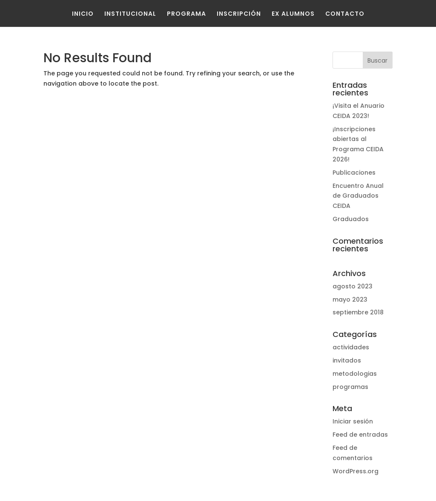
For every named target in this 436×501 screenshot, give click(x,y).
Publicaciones (354, 172)
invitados (347, 360)
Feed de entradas (360, 434)
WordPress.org (356, 471)
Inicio (83, 13)
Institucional (130, 13)
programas (350, 387)
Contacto (344, 13)
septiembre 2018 (358, 312)
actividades (351, 347)
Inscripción (239, 13)
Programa (186, 13)
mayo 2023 (350, 299)
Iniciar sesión (353, 421)
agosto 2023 (353, 286)
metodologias (355, 373)
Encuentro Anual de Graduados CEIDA (358, 195)
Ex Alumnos (293, 13)
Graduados (351, 219)
